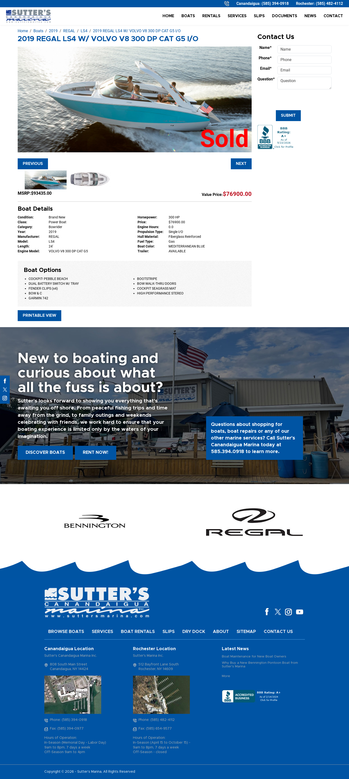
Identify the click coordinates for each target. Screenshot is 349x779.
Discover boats (45, 452)
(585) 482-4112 (329, 3)
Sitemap (246, 632)
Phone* (265, 58)
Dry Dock (193, 632)
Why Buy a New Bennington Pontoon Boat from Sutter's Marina (260, 664)
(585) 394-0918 (275, 3)
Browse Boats (66, 632)
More (226, 676)
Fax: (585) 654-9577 (155, 728)
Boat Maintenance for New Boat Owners (254, 656)
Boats (188, 16)
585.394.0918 (227, 451)
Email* (265, 68)
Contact (333, 16)
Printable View (39, 315)
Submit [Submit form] (288, 115)
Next (241, 164)
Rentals (211, 16)
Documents (284, 16)
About (221, 632)
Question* (266, 79)
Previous (33, 164)
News (310, 16)
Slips (259, 16)
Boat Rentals (138, 632)
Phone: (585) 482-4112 (157, 720)
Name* (265, 47)
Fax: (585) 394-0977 (67, 728)
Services (237, 16)
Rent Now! (95, 452)
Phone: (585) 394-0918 (68, 720)
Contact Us (278, 632)
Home (168, 16)
